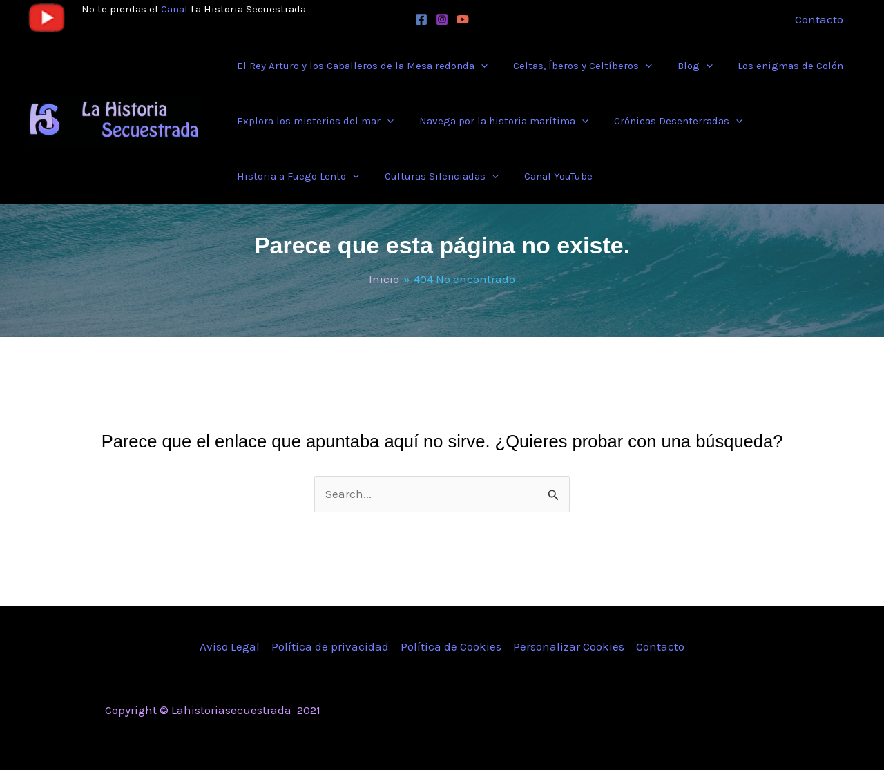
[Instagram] (442, 19)
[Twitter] (672, 711)
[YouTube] (463, 19)
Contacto (660, 646)
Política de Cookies (451, 646)
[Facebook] (421, 19)
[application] (479, 65)
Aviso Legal (230, 646)
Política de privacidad (330, 646)
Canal (174, 9)
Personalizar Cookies (568, 646)
